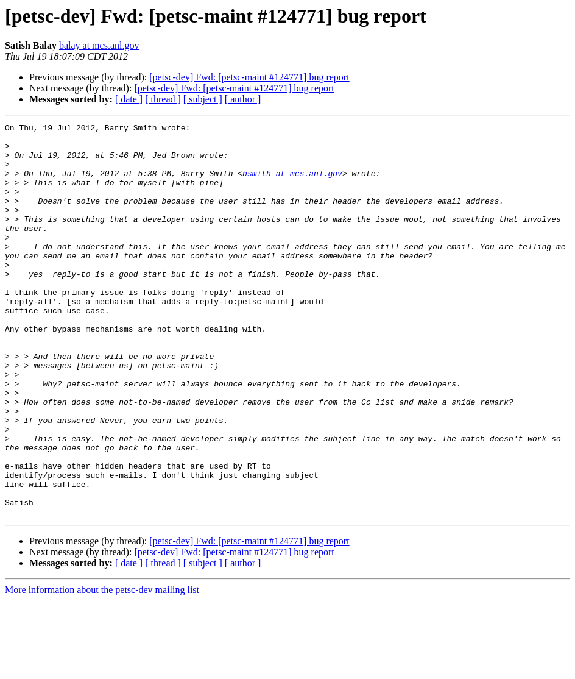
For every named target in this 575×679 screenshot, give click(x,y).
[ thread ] (163, 99)
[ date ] (129, 99)
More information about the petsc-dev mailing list (102, 668)
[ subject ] (202, 99)
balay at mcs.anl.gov (99, 45)
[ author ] (243, 99)
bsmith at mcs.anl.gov (292, 184)
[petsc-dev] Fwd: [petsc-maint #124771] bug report (249, 77)
